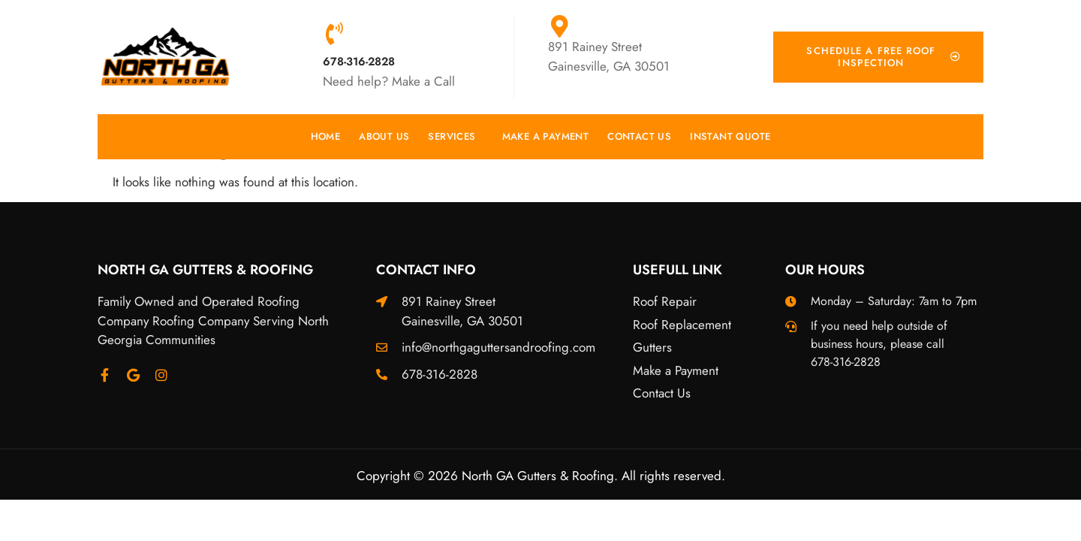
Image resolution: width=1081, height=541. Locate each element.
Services (455, 136)
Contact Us (639, 136)
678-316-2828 (359, 61)
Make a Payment (545, 136)
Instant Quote (730, 136)
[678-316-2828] (334, 34)
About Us (384, 136)
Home (326, 136)
